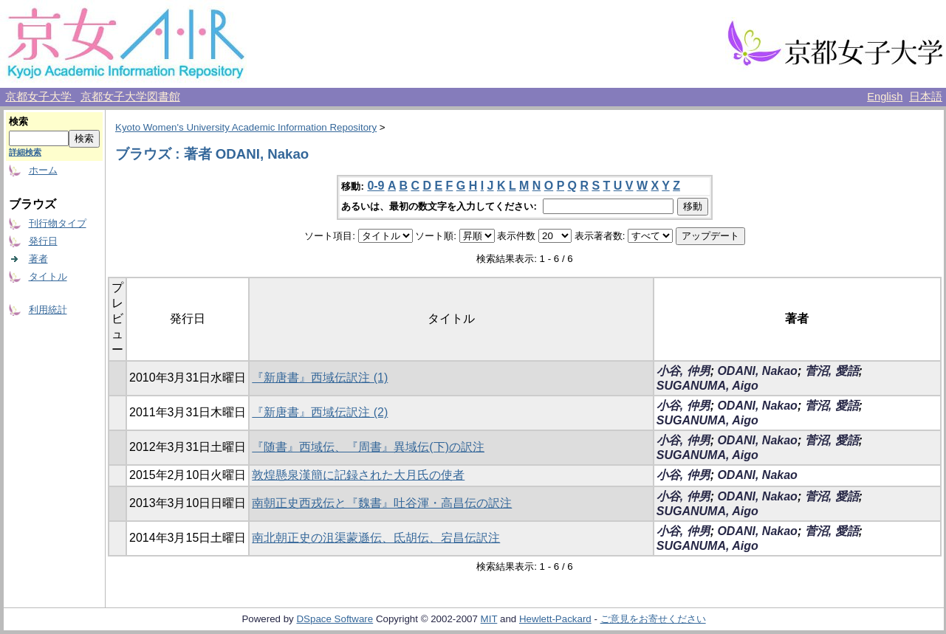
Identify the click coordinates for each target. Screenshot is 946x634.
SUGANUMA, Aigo (707, 385)
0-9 (375, 185)
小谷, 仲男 (683, 371)
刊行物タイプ (57, 223)
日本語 (925, 97)
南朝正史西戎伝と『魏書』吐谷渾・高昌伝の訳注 (382, 503)
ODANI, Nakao (757, 371)
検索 (18, 121)
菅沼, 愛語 (832, 371)
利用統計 (48, 309)
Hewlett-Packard (555, 618)
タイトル (48, 276)
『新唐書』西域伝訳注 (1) (320, 377)
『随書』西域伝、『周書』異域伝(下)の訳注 (368, 447)
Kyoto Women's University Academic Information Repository (246, 127)
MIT (489, 618)
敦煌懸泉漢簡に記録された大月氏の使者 (358, 475)
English (884, 97)
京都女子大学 (40, 97)
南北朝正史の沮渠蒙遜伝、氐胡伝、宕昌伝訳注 (376, 537)
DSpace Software (334, 618)
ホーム (43, 170)
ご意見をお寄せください (653, 618)
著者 (38, 258)
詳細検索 (25, 152)
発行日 (43, 241)
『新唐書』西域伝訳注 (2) (320, 412)
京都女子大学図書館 (130, 97)
